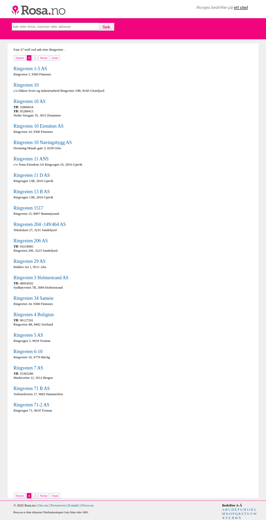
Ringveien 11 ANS (31, 158)
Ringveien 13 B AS (32, 191)
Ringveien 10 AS (29, 101)
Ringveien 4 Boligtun (34, 314)
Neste (44, 58)
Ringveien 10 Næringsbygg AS (43, 142)
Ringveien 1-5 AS (30, 68)
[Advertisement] (72, 453)
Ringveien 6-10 (28, 351)
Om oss (43, 505)
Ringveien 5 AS (28, 335)
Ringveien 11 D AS (32, 175)
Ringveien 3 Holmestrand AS (41, 277)
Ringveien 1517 (28, 208)
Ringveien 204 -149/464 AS (40, 224)
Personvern (58, 505)
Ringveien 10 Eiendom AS (39, 126)
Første (20, 58)
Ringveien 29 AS (29, 261)
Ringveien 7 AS (28, 367)
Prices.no (87, 505)
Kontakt (73, 505)
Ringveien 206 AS (31, 240)
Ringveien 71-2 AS (31, 404)
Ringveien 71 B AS (32, 388)
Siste (55, 58)
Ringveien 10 (26, 85)
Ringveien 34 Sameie (34, 298)
